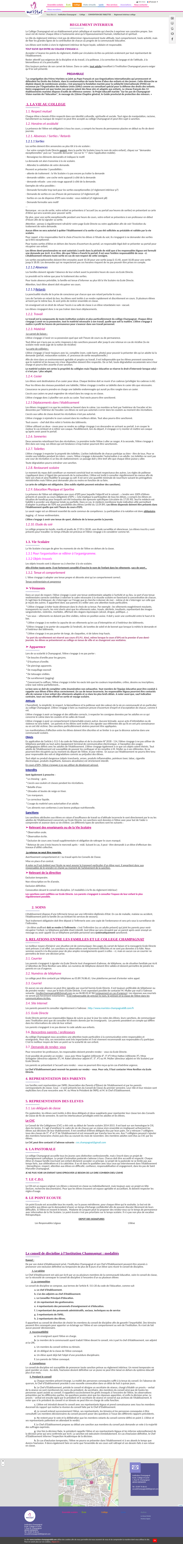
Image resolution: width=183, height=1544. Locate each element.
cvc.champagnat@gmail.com (91, 1142)
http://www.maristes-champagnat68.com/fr (111, 1008)
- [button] (3, 1464)
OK (155, 1540)
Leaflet (180, 1505)
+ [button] (3, 1461)
